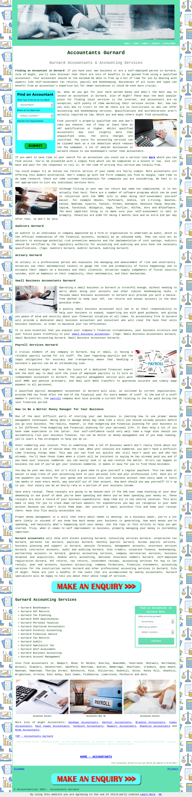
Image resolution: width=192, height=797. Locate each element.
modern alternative (50, 175)
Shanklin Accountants (155, 726)
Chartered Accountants (49, 626)
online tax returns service (73, 171)
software (129, 192)
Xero (147, 207)
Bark (152, 157)
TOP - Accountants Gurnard (34, 736)
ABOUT (145, 43)
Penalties (81, 215)
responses (55, 165)
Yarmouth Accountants (88, 726)
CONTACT (156, 43)
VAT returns (58, 561)
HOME (127, 43)
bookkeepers (99, 151)
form (92, 161)
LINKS (136, 43)
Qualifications (125, 111)
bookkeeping (107, 82)
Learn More (147, 794)
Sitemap (19, 769)
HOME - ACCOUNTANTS (96, 756)
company (120, 175)
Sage (109, 207)
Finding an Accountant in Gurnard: (40, 70)
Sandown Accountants (83, 722)
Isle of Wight (34, 722)
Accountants (56, 722)
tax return (112, 188)
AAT (59, 128)
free (157, 165)
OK (160, 794)
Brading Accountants (150, 722)
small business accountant (91, 334)
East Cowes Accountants (52, 726)
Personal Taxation (46, 622)
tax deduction (101, 143)
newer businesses (98, 85)
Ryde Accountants (27, 730)
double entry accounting (76, 557)
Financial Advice (45, 634)
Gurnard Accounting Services (45, 600)
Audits (37, 641)
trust (87, 107)
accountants (65, 132)
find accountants (35, 663)
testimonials (90, 178)
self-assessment (146, 211)
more (144, 674)
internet (131, 99)
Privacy (173, 769)
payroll (55, 398)
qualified (103, 121)
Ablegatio (96, 207)
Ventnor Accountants (117, 722)
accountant (22, 78)
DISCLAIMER (169, 43)
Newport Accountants (121, 726)
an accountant (78, 95)
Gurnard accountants (29, 538)
